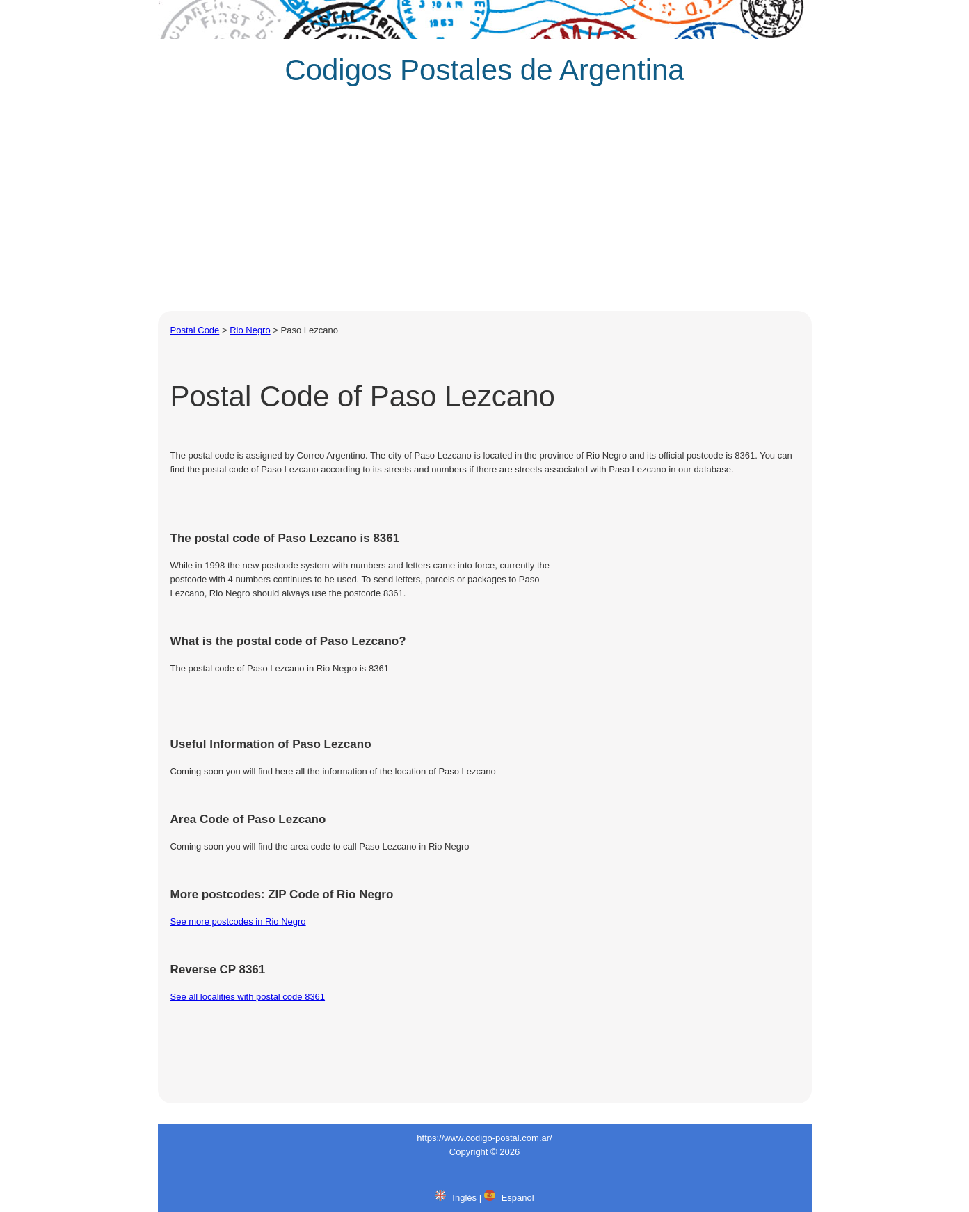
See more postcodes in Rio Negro (238, 921)
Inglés (464, 1198)
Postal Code (195, 330)
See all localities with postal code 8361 (248, 996)
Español (518, 1198)
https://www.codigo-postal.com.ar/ (484, 1138)
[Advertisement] (485, 206)
